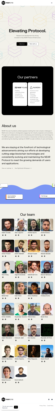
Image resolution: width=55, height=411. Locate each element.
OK (16, 407)
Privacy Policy (43, 405)
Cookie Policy (50, 405)
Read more (4, 407)
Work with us (33, 44)
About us (21, 44)
